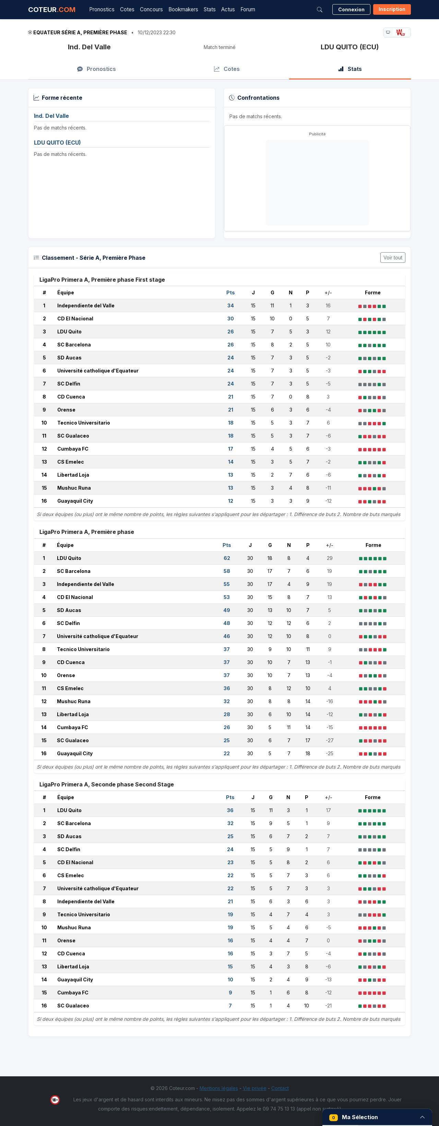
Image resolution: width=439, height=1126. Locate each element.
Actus (228, 9)
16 (44, 501)
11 (44, 436)
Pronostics (102, 9)
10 (44, 423)
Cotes (127, 9)
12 (44, 449)
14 (44, 475)
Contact (280, 1088)
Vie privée (254, 1088)
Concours (151, 9)
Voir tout (392, 257)
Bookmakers (183, 9)
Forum (247, 9)
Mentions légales (219, 1088)
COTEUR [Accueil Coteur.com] (51, 9)
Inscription (392, 9)
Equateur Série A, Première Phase (80, 32)
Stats (210, 9)
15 (44, 488)
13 (44, 462)
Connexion (351, 9)
